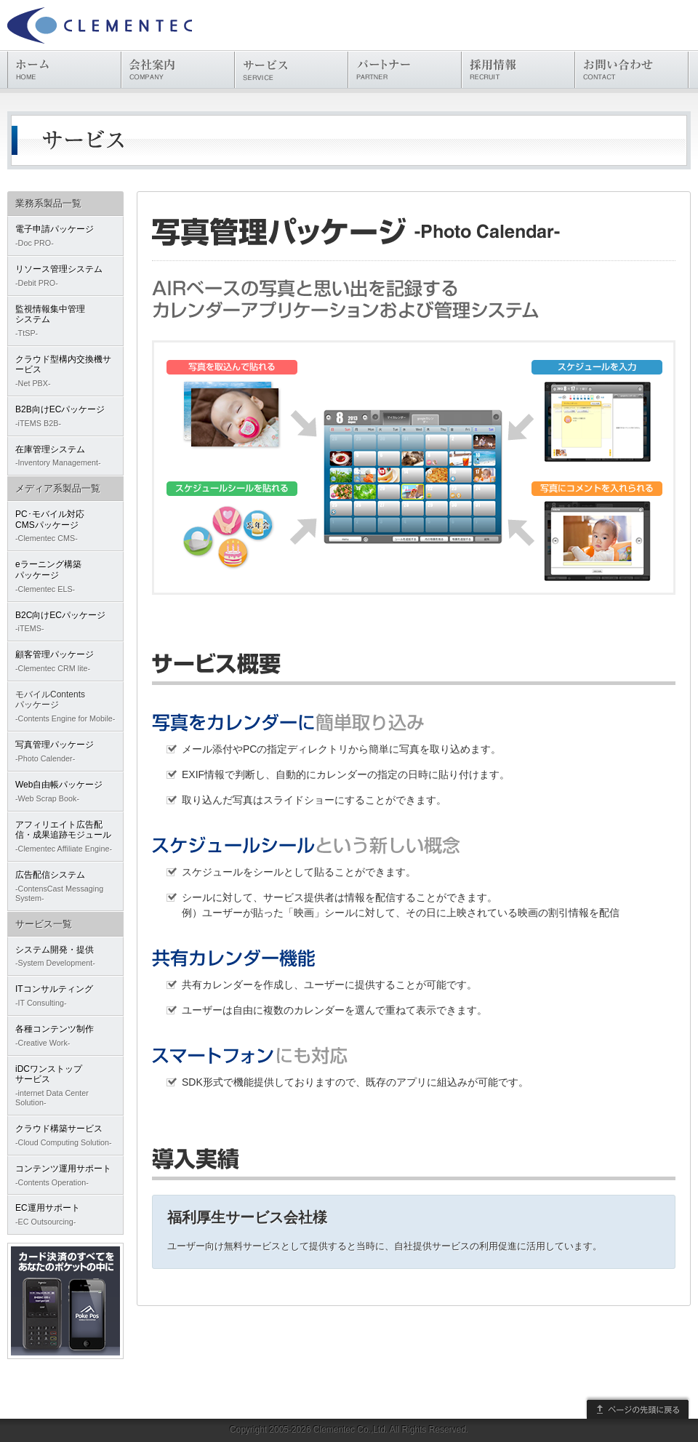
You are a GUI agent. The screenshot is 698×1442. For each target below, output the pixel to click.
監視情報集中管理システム (65, 321)
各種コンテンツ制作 (65, 1036)
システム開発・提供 (65, 957)
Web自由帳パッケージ (65, 792)
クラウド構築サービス (65, 1135)
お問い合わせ (631, 70)
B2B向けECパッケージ (65, 416)
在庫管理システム (65, 456)
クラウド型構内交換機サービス (65, 371)
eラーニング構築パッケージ (65, 576)
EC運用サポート (65, 1215)
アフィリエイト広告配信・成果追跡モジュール (65, 837)
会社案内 (177, 70)
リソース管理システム (65, 276)
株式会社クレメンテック (99, 25)
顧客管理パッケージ (65, 661)
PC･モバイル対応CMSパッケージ (65, 526)
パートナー (404, 70)
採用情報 (518, 70)
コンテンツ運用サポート (65, 1175)
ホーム (64, 70)
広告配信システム (65, 886)
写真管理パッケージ (65, 752)
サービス (291, 70)
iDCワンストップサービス (65, 1085)
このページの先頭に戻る (638, 1407)
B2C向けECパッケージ (65, 622)
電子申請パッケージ (65, 236)
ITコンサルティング (65, 996)
